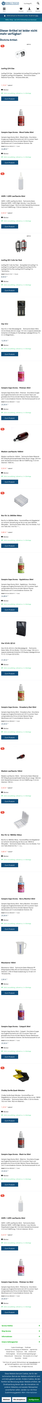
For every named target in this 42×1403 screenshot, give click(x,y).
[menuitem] (38, 10)
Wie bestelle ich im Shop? (30, 1356)
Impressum (19, 1352)
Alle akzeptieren (19, 1399)
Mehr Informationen (29, 1392)
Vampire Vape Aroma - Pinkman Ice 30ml (17, 1282)
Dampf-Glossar (10, 1352)
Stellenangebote (10, 1354)
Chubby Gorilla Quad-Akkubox (13, 1090)
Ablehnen (6, 1399)
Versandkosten (33, 1362)
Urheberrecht (32, 1352)
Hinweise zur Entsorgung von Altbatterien (16, 1349)
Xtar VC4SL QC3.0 (8, 643)
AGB (26, 1352)
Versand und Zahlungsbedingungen (26, 1354)
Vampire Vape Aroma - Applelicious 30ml (17, 579)
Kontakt (25, 1358)
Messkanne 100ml (8, 962)
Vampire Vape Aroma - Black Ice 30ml (16, 1154)
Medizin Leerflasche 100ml (11, 771)
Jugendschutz (33, 1349)
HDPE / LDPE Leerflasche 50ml (13, 196)
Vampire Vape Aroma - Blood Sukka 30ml (17, 132)
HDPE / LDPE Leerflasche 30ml (13, 1218)
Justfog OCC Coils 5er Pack (11, 260)
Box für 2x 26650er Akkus (11, 515)
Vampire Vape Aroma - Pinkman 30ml (15, 388)
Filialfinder (28, 1347)
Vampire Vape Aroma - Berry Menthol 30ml (18, 899)
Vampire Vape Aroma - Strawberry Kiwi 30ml (18, 707)
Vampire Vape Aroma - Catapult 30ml (15, 1026)
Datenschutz (18, 1356)
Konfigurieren (34, 1399)
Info (37, 15)
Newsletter (18, 1358)
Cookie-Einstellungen (17, 1347)
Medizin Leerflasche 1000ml (12, 451)
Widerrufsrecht (8, 1356)
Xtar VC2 (4, 324)
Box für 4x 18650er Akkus (11, 835)
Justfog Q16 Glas (7, 68)
